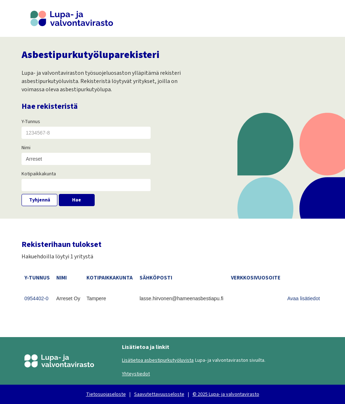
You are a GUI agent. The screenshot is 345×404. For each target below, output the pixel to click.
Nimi (26, 147)
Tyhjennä (39, 200)
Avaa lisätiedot (303, 298)
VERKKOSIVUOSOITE (255, 278)
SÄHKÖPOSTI (156, 278)
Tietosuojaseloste (106, 394)
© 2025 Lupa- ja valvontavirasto (226, 394)
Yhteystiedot (136, 374)
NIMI (61, 278)
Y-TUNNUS (37, 278)
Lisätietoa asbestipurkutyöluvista (158, 360)
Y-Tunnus (31, 121)
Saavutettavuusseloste (159, 394)
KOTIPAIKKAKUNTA (109, 278)
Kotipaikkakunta (39, 173)
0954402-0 (36, 298)
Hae (76, 200)
